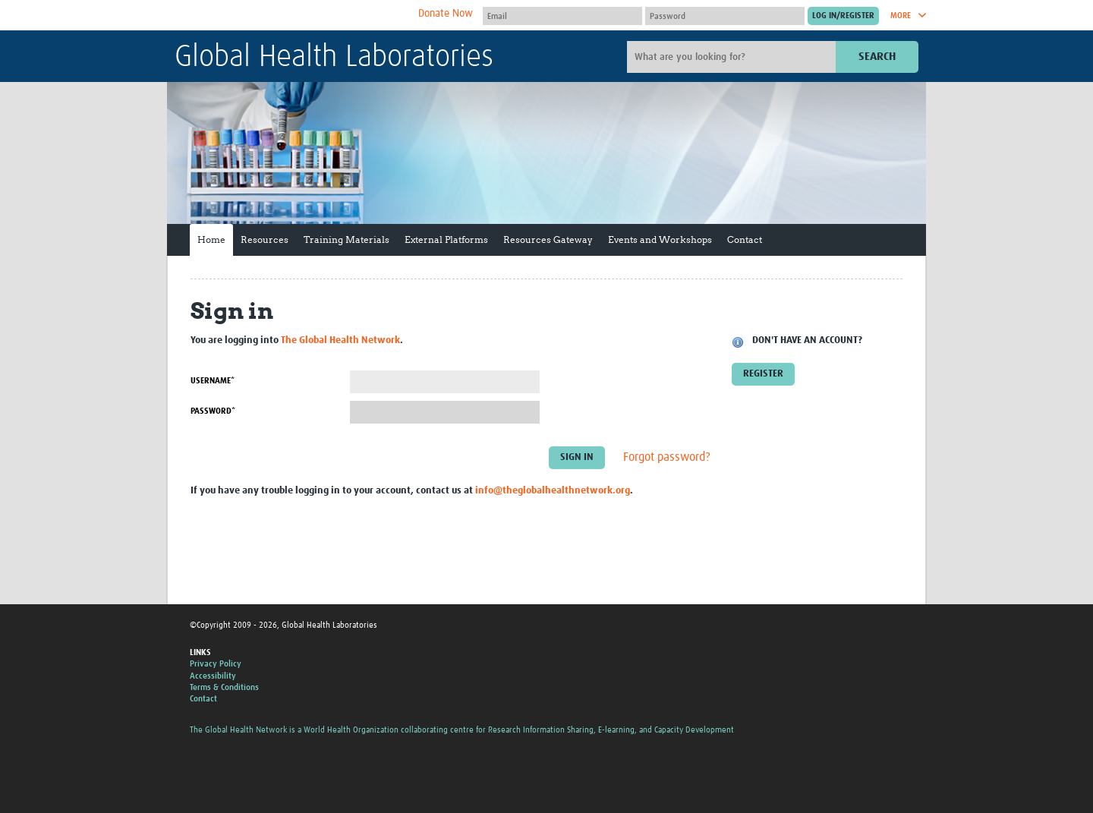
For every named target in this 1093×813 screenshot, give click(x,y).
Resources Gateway (548, 239)
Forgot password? (666, 458)
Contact (744, 239)
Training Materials (346, 239)
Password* (213, 411)
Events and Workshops (660, 239)
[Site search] (733, 57)
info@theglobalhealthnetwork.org (552, 491)
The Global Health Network (287, 15)
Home (211, 239)
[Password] (725, 16)
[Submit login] (843, 16)
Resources (264, 239)
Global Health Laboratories (334, 58)
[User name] (562, 16)
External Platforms (446, 239)
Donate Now (445, 13)
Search (877, 56)
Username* (213, 381)
